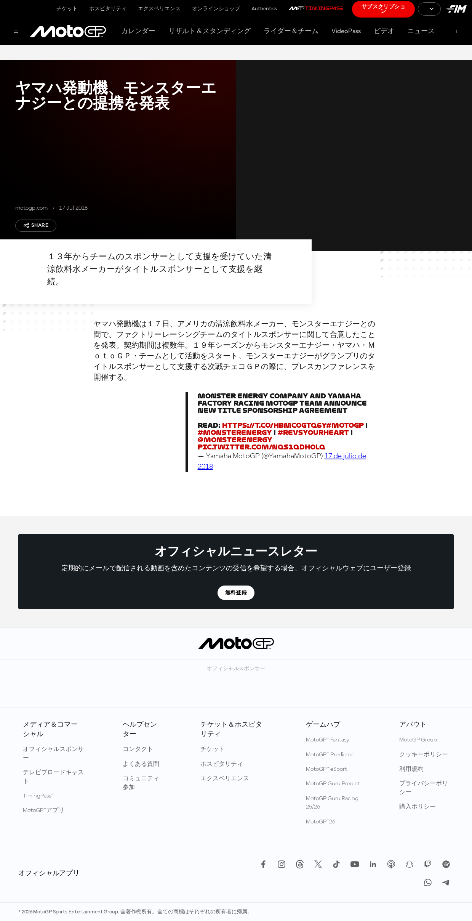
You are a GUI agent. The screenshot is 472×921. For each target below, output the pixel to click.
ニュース (421, 31)
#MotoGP (345, 425)
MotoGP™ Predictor (329, 755)
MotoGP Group (418, 740)
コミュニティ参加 (141, 783)
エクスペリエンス (159, 8)
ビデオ (384, 31)
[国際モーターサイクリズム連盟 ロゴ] (456, 9)
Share (35, 225)
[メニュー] (16, 32)
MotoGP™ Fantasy (327, 740)
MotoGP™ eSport (326, 769)
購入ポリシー (417, 807)
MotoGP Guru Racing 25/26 (332, 803)
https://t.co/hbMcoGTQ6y (274, 425)
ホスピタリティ (107, 8)
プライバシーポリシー (423, 788)
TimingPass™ (38, 796)
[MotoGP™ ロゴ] (67, 31)
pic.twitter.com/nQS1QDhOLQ (261, 447)
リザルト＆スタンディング (209, 31)
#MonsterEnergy (235, 432)
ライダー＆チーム (291, 31)
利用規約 (411, 769)
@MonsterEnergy (235, 440)
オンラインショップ (216, 8)
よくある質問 (141, 764)
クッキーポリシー (423, 755)
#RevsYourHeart (313, 432)
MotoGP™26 (320, 822)
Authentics (264, 8)
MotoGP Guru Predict (333, 784)
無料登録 (236, 592)
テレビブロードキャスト (53, 777)
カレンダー (138, 31)
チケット (67, 8)
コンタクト (138, 749)
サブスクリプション (383, 9)
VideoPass (346, 31)
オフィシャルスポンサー (53, 753)
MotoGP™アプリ (43, 810)
